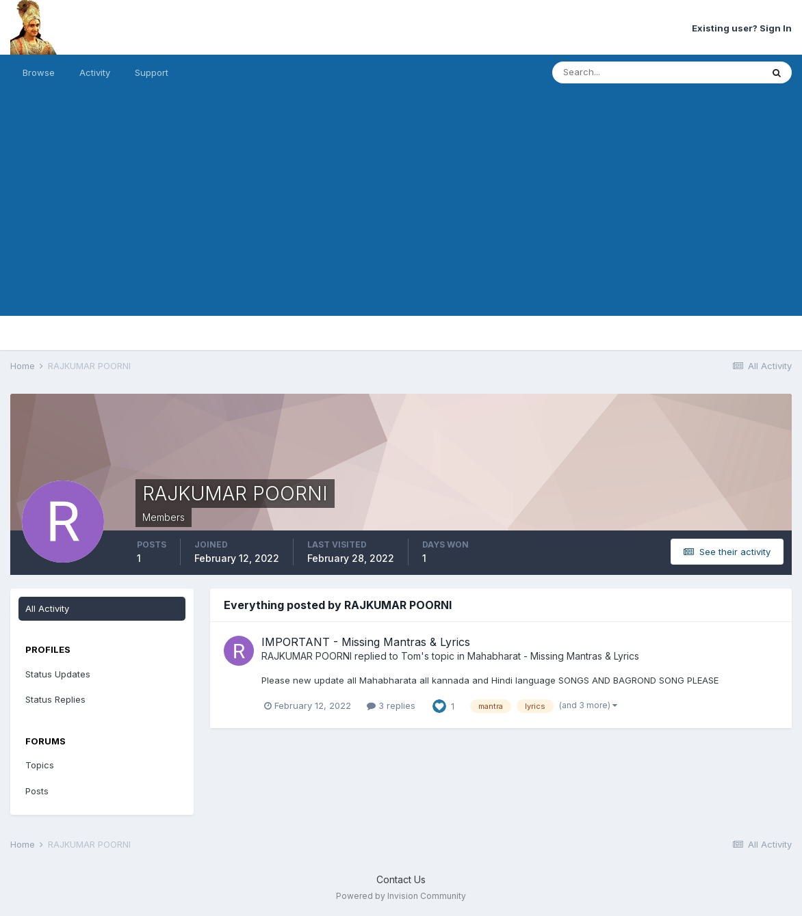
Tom (411, 656)
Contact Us (401, 879)
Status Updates (57, 674)
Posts (37, 790)
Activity (94, 72)
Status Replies (55, 699)
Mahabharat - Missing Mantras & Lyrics (553, 656)
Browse (39, 72)
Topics (39, 764)
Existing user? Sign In (742, 28)
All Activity (47, 608)
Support (151, 72)
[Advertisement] (401, 220)
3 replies (391, 705)
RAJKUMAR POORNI (306, 656)
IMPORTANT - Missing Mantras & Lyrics (365, 642)
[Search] (612, 72)
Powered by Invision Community (401, 896)
